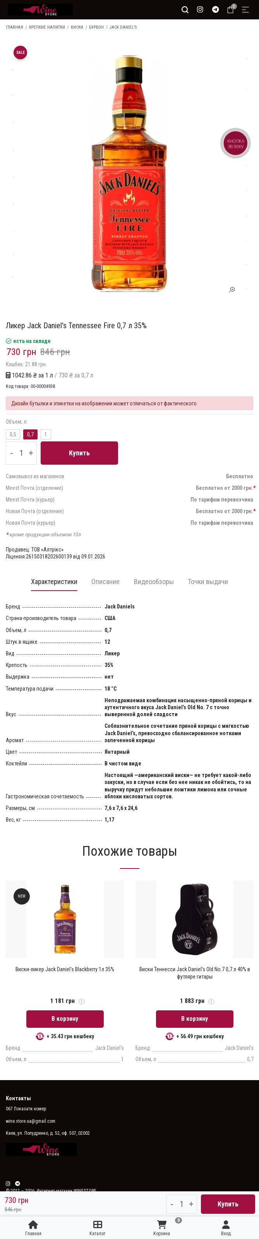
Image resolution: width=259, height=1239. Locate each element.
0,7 (30, 434)
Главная (14, 27)
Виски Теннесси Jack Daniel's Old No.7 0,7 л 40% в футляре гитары (194, 973)
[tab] (52, 584)
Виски (77, 27)
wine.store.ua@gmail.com (30, 1121)
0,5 (13, 434)
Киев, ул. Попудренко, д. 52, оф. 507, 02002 (48, 1133)
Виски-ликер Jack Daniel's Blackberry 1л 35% (64, 970)
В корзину (64, 1019)
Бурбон (96, 27)
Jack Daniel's (123, 27)
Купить (79, 453)
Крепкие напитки (47, 27)
